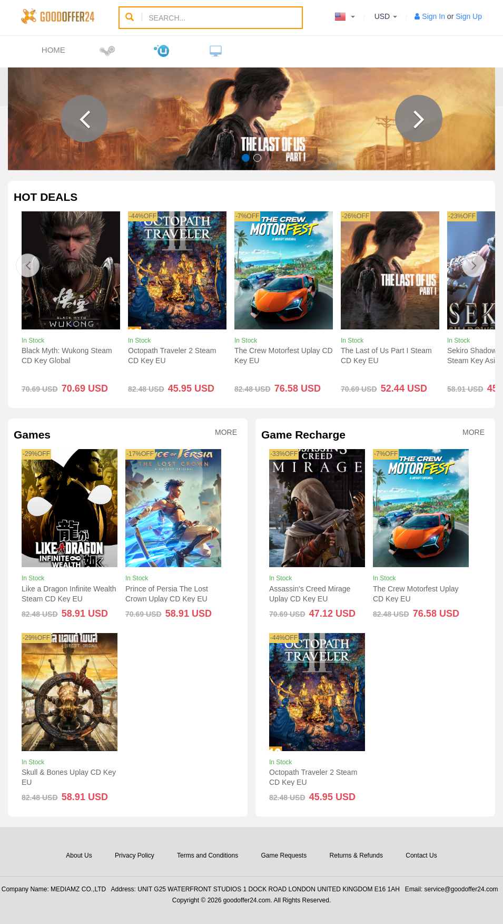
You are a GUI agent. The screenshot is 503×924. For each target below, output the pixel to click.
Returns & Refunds (356, 855)
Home (53, 49)
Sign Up (469, 16)
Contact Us (421, 855)
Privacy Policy (134, 855)
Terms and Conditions (207, 855)
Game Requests (284, 855)
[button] (84, 118)
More (226, 432)
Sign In (433, 16)
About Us (79, 855)
